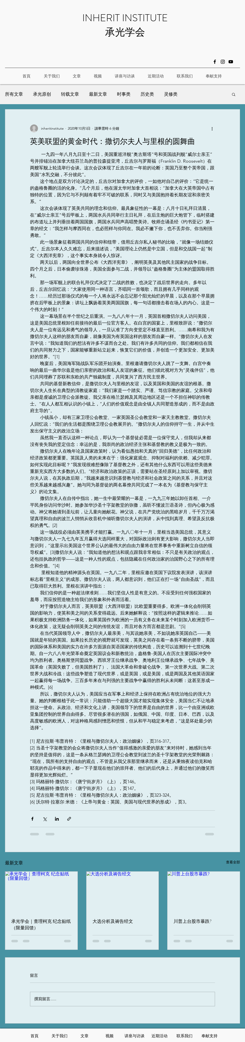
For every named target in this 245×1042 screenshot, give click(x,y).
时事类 (123, 94)
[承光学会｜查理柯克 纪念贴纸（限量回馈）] (41, 892)
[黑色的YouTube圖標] (231, 61)
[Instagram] (223, 61)
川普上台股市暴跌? (193, 921)
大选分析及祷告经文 (112, 921)
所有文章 (14, 94)
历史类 (147, 94)
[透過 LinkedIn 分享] (56, 818)
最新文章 (98, 94)
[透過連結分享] (69, 818)
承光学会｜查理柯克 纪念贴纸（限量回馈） (41, 924)
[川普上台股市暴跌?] (204, 892)
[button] (233, 94)
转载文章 (70, 94)
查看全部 (233, 862)
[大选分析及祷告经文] (122, 892)
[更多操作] (212, 128)
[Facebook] (215, 61)
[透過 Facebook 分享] (32, 818)
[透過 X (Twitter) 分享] (44, 818)
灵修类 (171, 94)
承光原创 (42, 94)
